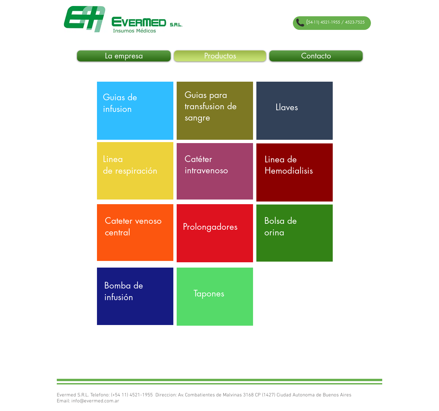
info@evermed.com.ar (95, 401)
